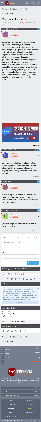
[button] (4, 237)
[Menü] (2, 3)
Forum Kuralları (30, 400)
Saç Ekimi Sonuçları (10, 416)
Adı (3, 253)
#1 (39, 29)
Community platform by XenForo (20, 420)
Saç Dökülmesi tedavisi (9, 379)
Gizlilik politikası (10, 404)
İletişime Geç (20, 302)
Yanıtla (36, 145)
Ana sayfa (10, 409)
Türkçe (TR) (30, 412)
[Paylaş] (35, 29)
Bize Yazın (10, 400)
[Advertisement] (20, 101)
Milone (10, 412)
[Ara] (38, 3)
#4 (39, 210)
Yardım (30, 404)
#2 (39, 150)
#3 (39, 181)
